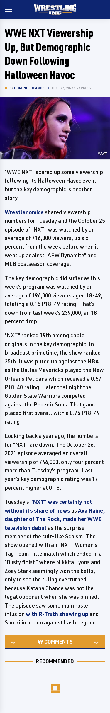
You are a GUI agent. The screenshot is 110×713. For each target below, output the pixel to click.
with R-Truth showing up (57, 613)
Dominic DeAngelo (31, 88)
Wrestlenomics (24, 212)
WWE (102, 154)
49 (40, 641)
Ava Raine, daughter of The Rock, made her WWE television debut (55, 519)
